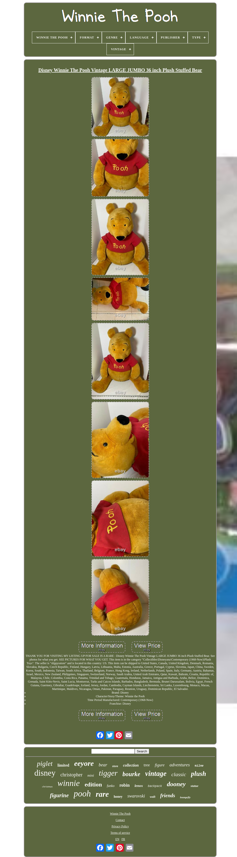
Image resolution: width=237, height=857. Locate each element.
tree (147, 765)
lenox (138, 786)
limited (63, 765)
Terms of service (120, 832)
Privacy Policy (120, 826)
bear (103, 764)
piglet (45, 763)
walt (152, 796)
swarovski (136, 796)
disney (44, 773)
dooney (176, 784)
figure (160, 765)
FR (123, 839)
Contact (120, 820)
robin (124, 785)
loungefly (185, 797)
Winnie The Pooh (120, 813)
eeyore (84, 763)
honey (118, 796)
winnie (68, 783)
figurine (59, 795)
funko (111, 786)
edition (93, 784)
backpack (155, 786)
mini (90, 775)
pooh (82, 793)
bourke (131, 774)
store (115, 766)
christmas (47, 786)
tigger (108, 773)
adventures (180, 764)
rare (102, 794)
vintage (156, 773)
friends (167, 795)
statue (194, 786)
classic (178, 774)
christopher (71, 774)
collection (131, 765)
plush (198, 773)
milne (199, 766)
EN (117, 839)
